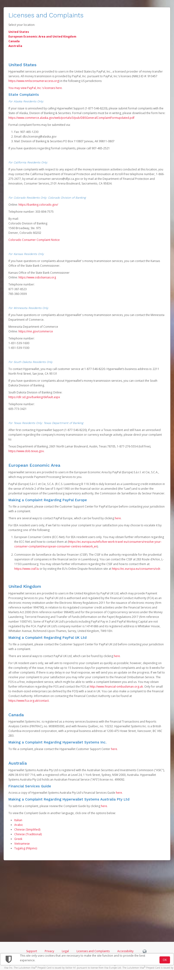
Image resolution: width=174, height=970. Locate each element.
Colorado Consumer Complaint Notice (34, 240)
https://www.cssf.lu (26, 569)
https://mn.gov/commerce (36, 331)
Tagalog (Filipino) (25, 848)
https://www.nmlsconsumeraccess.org (33, 81)
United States (18, 32)
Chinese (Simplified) (27, 829)
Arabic (18, 825)
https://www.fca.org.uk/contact (28, 701)
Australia (15, 46)
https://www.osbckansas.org (37, 277)
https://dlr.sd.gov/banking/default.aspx (34, 397)
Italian (18, 820)
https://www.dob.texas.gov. (26, 451)
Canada (14, 41)
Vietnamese (22, 844)
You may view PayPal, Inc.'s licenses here (35, 88)
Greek (18, 839)
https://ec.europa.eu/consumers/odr (136, 569)
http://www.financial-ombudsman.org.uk (116, 687)
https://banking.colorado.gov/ (38, 205)
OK (165, 960)
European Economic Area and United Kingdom (42, 36)
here (118, 518)
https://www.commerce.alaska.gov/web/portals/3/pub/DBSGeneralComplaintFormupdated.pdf (71, 118)
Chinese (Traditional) (28, 834)
